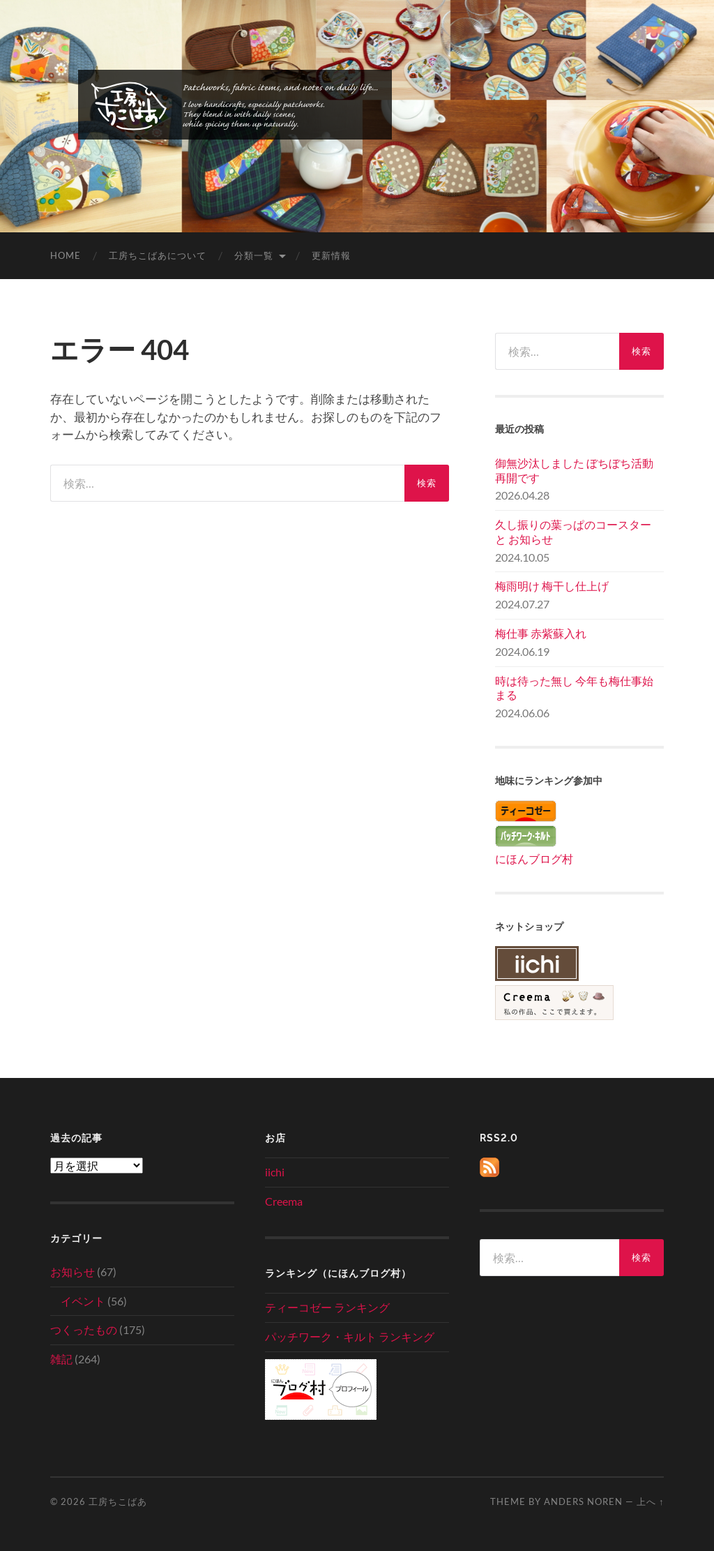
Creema (284, 1201)
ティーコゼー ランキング (327, 1307)
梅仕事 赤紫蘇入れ (540, 633)
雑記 (61, 1358)
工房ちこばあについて (157, 255)
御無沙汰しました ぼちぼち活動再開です (574, 470)
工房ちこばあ (118, 1501)
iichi (274, 1171)
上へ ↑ (650, 1501)
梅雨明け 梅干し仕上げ (552, 585)
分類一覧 (253, 255)
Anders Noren (583, 1501)
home (65, 255)
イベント (83, 1301)
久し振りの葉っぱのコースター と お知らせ (573, 532)
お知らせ (72, 1271)
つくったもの (83, 1329)
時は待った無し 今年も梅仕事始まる (574, 688)
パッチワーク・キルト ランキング (349, 1336)
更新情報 (331, 255)
